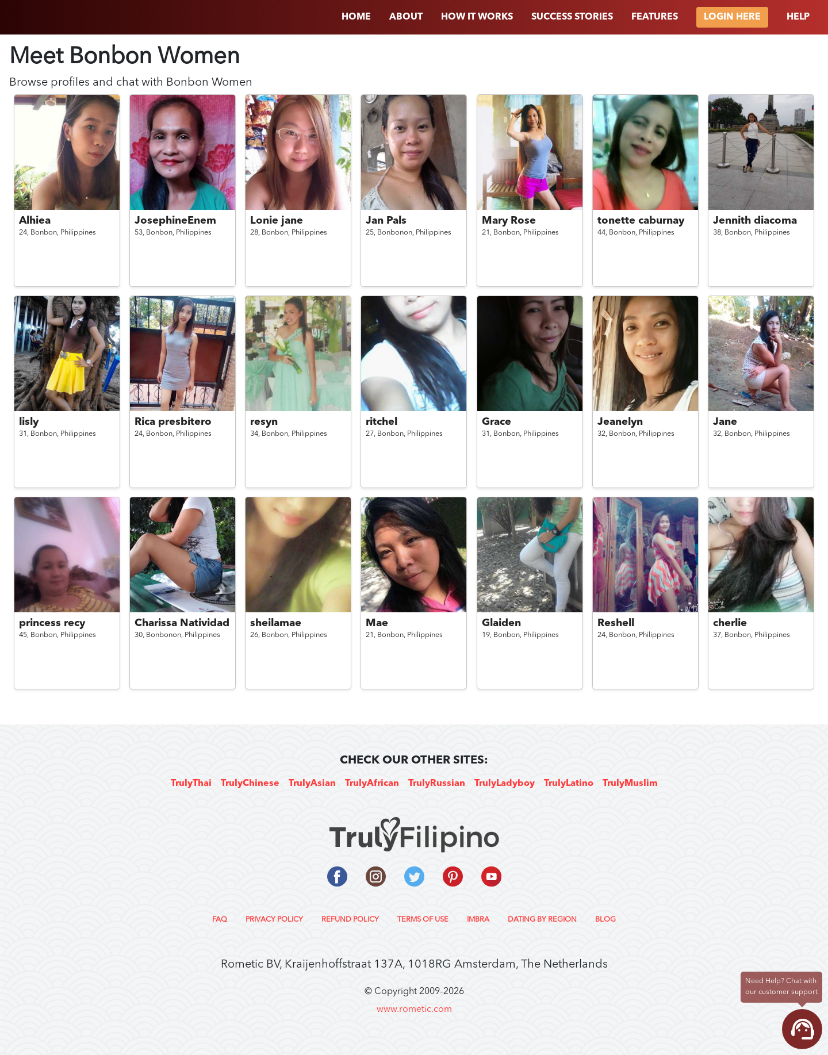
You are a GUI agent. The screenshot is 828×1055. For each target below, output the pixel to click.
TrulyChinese (250, 783)
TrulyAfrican (372, 783)
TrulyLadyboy (504, 783)
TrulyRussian (436, 783)
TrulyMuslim (630, 783)
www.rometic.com (414, 1009)
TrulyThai (191, 783)
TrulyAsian (312, 783)
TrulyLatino (568, 783)
